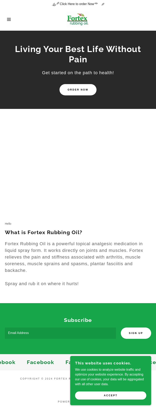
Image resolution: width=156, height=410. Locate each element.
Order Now (78, 89)
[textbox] (60, 333)
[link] (78, 19)
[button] (8, 19)
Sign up (136, 333)
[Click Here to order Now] (78, 4)
